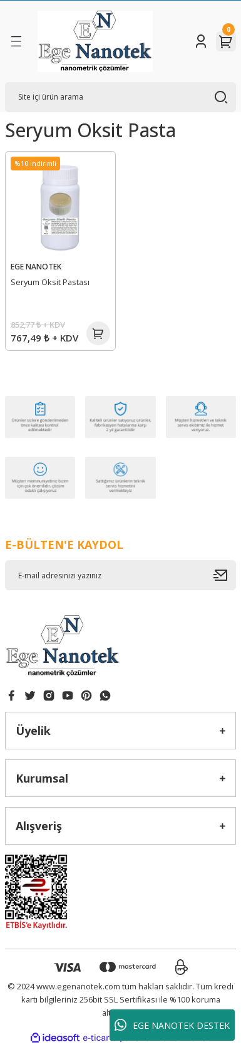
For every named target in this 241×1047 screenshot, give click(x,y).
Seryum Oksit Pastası (50, 282)
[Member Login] (201, 41)
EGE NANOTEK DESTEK (172, 1025)
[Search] (120, 97)
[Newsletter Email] (120, 575)
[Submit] (224, 575)
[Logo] (95, 41)
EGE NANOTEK (36, 266)
